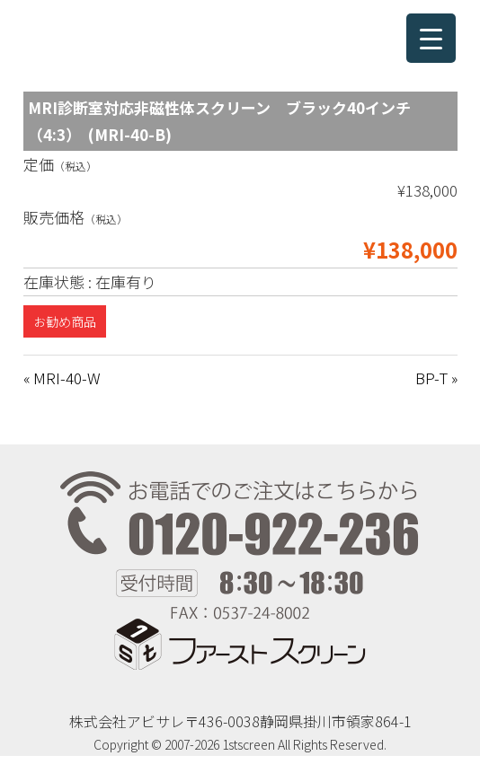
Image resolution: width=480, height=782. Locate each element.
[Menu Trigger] (431, 38)
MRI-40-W (66, 377)
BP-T (431, 377)
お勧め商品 (64, 321)
